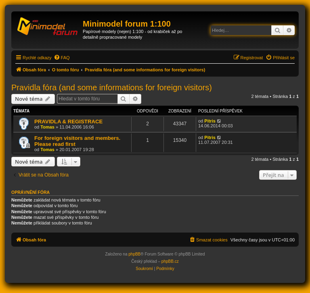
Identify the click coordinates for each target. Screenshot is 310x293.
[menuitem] (62, 57)
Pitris (210, 120)
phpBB (134, 254)
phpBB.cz (170, 261)
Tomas (47, 127)
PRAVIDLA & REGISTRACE (68, 121)
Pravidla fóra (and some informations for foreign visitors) (111, 87)
